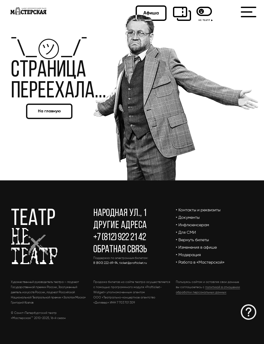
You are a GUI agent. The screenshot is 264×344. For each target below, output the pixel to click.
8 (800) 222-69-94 (105, 263)
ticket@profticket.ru (133, 263)
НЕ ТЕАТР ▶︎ (205, 20)
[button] (248, 312)
